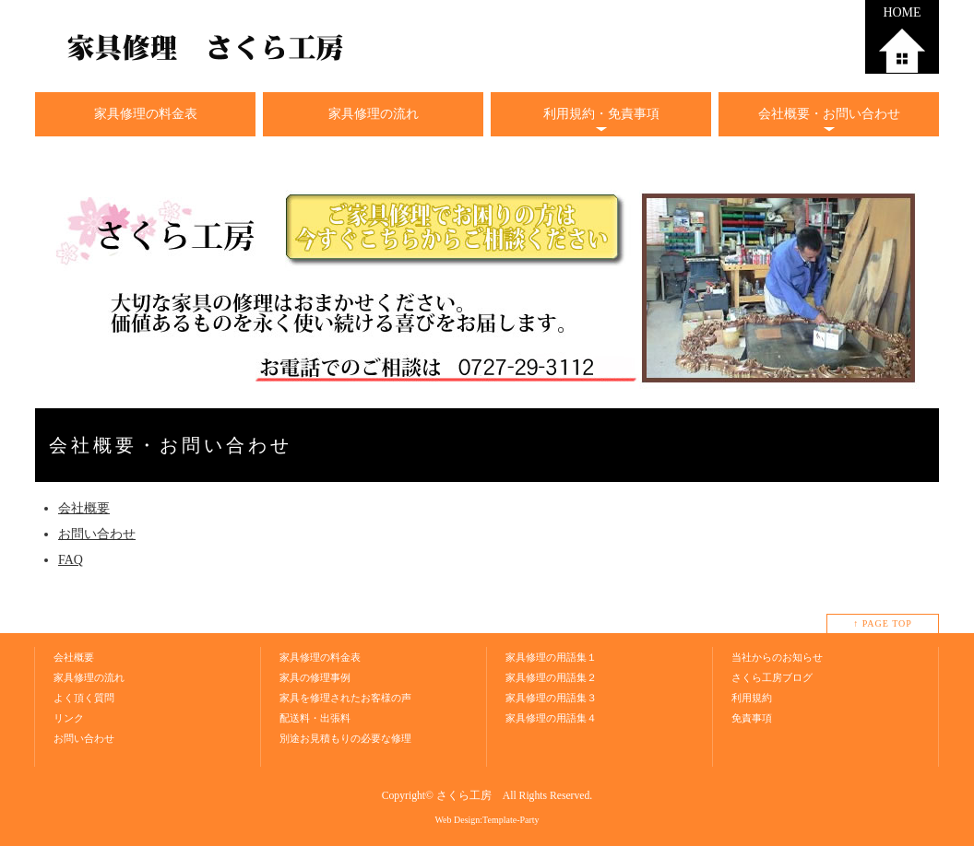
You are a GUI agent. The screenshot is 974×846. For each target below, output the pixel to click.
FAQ (70, 560)
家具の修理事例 (314, 677)
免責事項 (751, 717)
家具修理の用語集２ (551, 677)
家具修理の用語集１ (551, 657)
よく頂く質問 (83, 697)
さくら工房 (464, 796)
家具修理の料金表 (145, 114)
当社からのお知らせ (777, 657)
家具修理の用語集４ (551, 717)
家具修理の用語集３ (551, 697)
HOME (902, 12)
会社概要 (84, 508)
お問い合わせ (97, 534)
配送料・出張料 (314, 717)
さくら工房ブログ (772, 677)
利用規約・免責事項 (601, 114)
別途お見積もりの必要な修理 (345, 738)
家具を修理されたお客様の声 (345, 697)
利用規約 (751, 697)
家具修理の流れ (373, 114)
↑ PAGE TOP (882, 623)
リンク (68, 717)
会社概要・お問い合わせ (829, 114)
